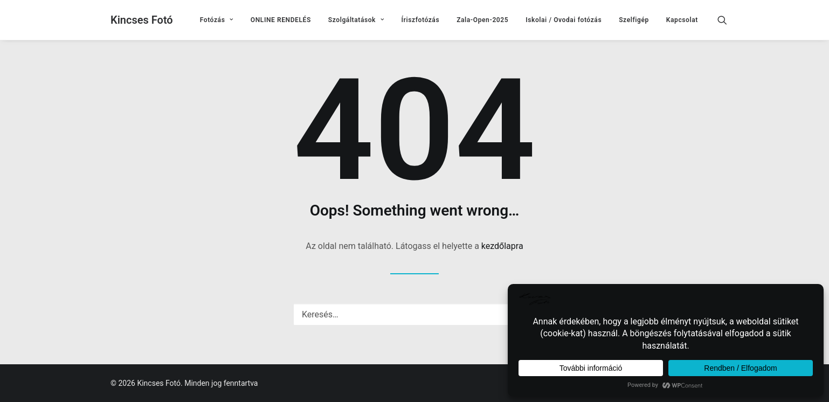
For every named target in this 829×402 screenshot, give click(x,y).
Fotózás (216, 20)
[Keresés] (414, 314)
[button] (727, 20)
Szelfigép (634, 20)
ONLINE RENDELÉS (281, 20)
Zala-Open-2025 (482, 20)
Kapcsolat (682, 20)
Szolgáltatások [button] (356, 20)
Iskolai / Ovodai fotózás (564, 20)
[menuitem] (216, 20)
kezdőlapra (502, 246)
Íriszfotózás (421, 20)
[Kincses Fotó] (141, 20)
